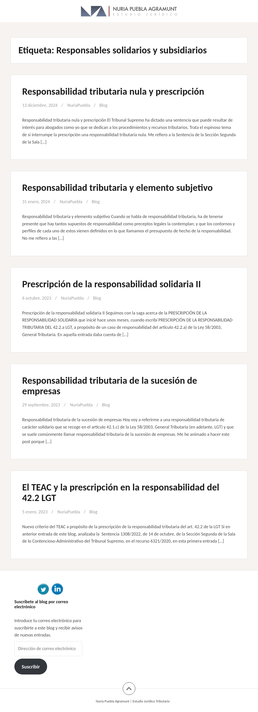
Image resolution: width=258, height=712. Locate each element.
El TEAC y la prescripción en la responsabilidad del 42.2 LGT (120, 492)
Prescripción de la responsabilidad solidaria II (111, 284)
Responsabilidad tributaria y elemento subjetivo (117, 187)
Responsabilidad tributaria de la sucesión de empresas (109, 386)
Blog (104, 105)
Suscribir (31, 667)
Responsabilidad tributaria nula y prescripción (113, 91)
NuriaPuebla (79, 105)
